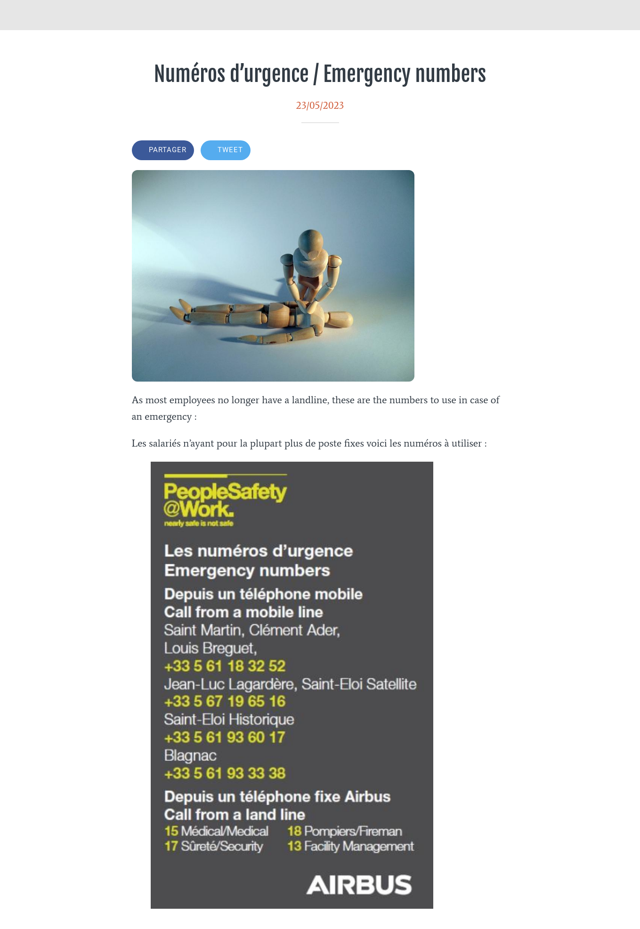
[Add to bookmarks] (497, 151)
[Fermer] (15, 15)
